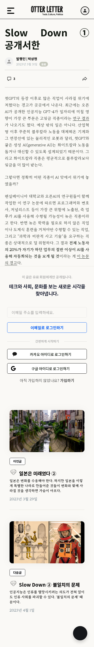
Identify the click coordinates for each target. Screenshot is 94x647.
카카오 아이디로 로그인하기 (50, 354)
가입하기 (67, 380)
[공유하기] (84, 78)
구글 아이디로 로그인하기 (50, 368)
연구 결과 (81, 118)
